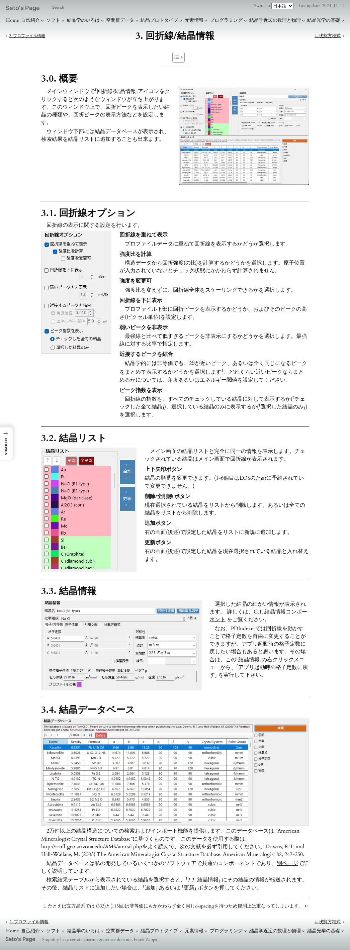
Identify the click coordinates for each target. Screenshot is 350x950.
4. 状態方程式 (328, 36)
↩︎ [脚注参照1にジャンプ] (306, 906)
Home (12, 20)
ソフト (53, 20)
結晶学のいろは (83, 20)
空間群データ (120, 20)
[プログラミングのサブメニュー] (245, 20)
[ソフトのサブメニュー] (63, 20)
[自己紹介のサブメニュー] (42, 20)
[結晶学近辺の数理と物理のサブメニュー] (303, 20)
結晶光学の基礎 (323, 20)
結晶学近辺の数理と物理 (275, 20)
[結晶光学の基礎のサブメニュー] (342, 20)
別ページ (287, 863)
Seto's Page (22, 7)
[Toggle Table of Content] (175, 57)
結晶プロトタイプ (159, 20)
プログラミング (226, 20)
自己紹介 (30, 20)
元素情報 (194, 20)
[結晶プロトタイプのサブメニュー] (180, 20)
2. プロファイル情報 (27, 36)
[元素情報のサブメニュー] (205, 20)
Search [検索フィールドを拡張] (58, 7)
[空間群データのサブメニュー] (137, 20)
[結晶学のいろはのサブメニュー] (102, 20)
